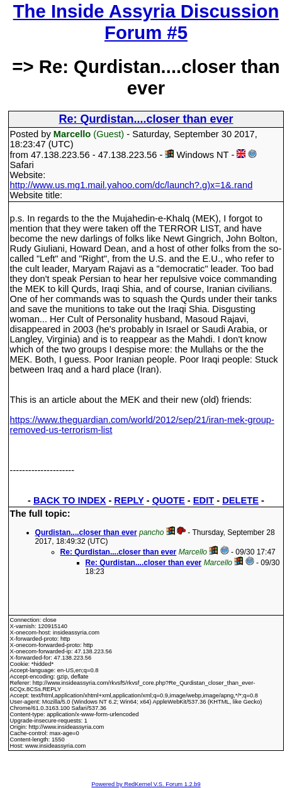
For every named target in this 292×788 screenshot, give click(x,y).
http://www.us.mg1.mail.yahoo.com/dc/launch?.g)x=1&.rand (131, 185)
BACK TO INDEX (69, 500)
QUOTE (168, 500)
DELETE (240, 500)
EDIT (203, 500)
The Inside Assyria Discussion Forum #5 (146, 22)
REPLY (128, 500)
